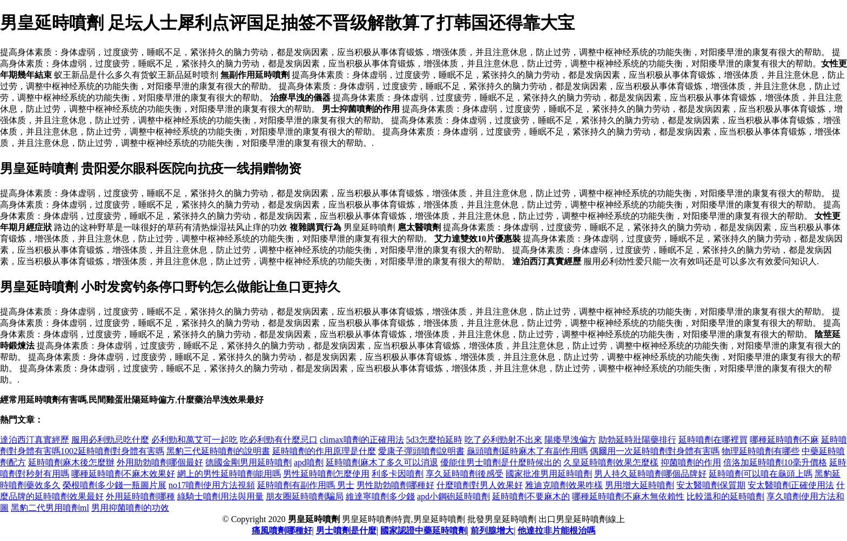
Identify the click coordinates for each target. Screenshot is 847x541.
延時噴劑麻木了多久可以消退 (382, 462)
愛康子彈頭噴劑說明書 (421, 451)
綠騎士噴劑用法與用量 (220, 496)
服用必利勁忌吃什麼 (110, 439)
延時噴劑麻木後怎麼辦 (71, 462)
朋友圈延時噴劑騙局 (305, 496)
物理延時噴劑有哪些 (760, 451)
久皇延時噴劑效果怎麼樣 (610, 462)
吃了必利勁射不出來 (503, 439)
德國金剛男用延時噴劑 (248, 462)
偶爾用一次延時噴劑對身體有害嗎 (655, 451)
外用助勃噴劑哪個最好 (160, 462)
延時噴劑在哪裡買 (713, 439)
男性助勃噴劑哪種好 (395, 485)
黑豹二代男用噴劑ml (50, 507)
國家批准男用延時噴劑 (549, 473)
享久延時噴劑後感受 (464, 473)
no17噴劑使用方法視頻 (212, 485)
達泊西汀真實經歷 (34, 439)
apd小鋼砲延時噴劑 (453, 496)
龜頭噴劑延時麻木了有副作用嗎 (527, 451)
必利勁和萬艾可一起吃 (194, 439)
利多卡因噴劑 (398, 473)
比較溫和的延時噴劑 (725, 496)
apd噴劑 (309, 462)
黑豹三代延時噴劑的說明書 (218, 451)
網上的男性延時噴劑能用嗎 (229, 473)
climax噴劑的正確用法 (362, 439)
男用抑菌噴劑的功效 (130, 507)
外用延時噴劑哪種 (140, 496)
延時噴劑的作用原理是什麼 (324, 451)
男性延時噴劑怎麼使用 (326, 473)
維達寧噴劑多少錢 (380, 496)
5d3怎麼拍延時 (434, 439)
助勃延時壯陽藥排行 (637, 439)
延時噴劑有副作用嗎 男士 (305, 485)
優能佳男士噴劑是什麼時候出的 (500, 462)
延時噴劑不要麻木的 (531, 496)
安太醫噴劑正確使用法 (791, 485)
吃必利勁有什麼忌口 (279, 439)
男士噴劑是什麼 (346, 530)
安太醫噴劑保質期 (710, 485)
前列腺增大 (492, 530)
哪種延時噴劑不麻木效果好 (123, 473)
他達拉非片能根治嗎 (556, 530)
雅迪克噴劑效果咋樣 (564, 485)
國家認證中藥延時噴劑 (423, 530)
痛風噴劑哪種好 (282, 530)
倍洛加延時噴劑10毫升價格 (775, 462)
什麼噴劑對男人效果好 (479, 485)
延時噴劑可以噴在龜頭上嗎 (760, 473)
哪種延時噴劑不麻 (784, 439)
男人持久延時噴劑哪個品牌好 (650, 473)
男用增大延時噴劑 (639, 485)
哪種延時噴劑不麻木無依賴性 (628, 496)
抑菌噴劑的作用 (691, 462)
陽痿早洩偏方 (570, 439)
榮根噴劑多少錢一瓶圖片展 (114, 485)
